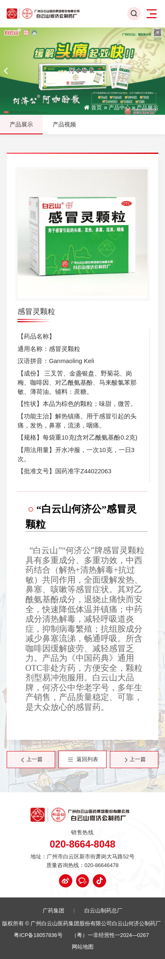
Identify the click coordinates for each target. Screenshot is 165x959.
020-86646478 (101, 865)
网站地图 (83, 947)
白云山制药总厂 (103, 911)
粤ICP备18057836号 (38, 935)
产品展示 (147, 108)
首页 (96, 108)
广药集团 (53, 911)
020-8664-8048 (82, 844)
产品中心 (119, 108)
